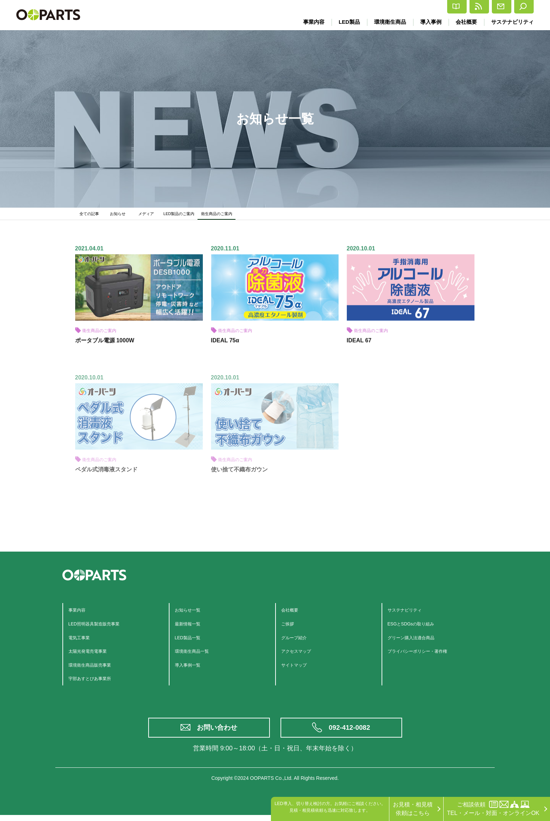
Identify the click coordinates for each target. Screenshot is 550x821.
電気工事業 (82, 640)
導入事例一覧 (192, 667)
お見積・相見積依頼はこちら (413, 808)
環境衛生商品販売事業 (96, 667)
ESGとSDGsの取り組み (418, 627)
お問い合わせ (218, 732)
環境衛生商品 (386, 22)
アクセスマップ (301, 654)
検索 (519, 6)
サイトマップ (298, 667)
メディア (150, 215)
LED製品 (343, 22)
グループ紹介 (298, 640)
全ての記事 (91, 215)
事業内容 (307, 22)
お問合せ (480, 6)
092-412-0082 (350, 732)
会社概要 (465, 22)
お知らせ (121, 215)
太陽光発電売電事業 (94, 654)
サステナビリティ (512, 22)
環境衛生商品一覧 (197, 654)
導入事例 (428, 22)
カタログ (393, 7)
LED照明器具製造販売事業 (102, 627)
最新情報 (436, 6)
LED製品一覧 (192, 640)
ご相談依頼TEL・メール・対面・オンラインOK (493, 808)
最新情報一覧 (192, 627)
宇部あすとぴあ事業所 (96, 681)
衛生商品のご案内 (234, 215)
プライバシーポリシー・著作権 (427, 654)
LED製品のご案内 (187, 215)
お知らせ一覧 (192, 613)
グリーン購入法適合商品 (419, 640)
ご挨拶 (289, 627)
